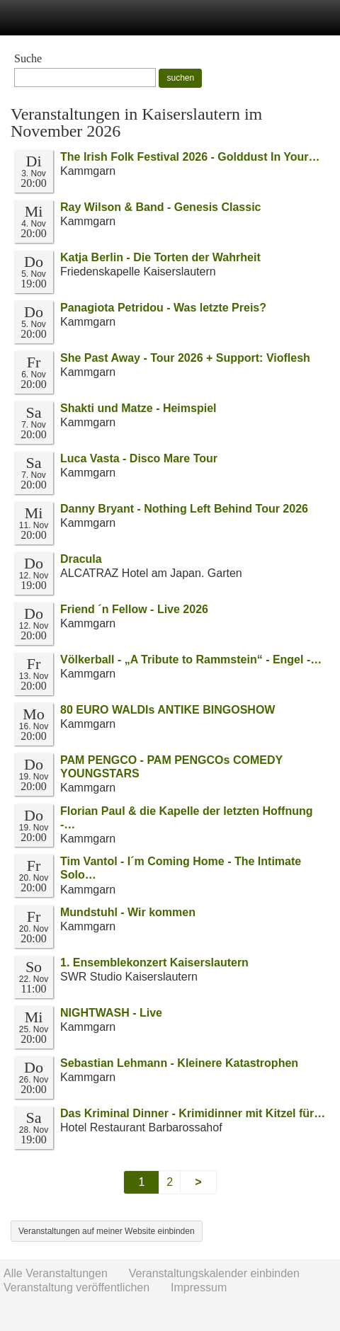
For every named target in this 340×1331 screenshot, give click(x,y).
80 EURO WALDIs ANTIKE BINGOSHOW (167, 710)
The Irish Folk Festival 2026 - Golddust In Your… (190, 157)
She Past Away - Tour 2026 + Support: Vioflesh (185, 358)
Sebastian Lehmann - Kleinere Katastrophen (179, 1063)
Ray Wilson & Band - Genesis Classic (160, 207)
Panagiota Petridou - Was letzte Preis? (163, 308)
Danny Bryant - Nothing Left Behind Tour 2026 (184, 509)
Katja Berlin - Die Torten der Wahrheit (160, 257)
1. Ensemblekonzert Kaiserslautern (154, 962)
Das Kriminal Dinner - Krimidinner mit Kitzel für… (192, 1113)
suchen (180, 78)
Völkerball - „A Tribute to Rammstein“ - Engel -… (191, 659)
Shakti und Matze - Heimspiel (138, 408)
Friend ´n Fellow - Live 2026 (134, 609)
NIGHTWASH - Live (111, 1013)
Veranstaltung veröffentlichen (76, 1287)
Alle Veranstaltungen (56, 1273)
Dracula (81, 559)
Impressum (199, 1287)
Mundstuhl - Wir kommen (128, 912)
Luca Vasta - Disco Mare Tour (138, 458)
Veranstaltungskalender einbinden (214, 1273)
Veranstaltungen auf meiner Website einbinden (106, 1231)
